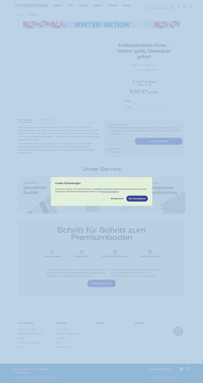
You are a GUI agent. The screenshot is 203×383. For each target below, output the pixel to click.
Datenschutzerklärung (110, 192)
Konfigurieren (117, 198)
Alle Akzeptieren (137, 198)
